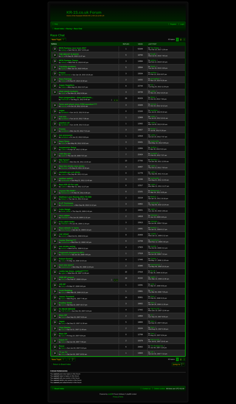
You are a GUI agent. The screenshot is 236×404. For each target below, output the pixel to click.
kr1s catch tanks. (67, 222)
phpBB (110, 394)
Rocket (153, 129)
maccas (64, 106)
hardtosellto (155, 141)
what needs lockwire (68, 91)
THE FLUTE (65, 311)
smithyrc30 (154, 203)
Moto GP (63, 315)
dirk (62, 56)
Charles (153, 258)
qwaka (63, 156)
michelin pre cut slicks (69, 172)
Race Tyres (64, 141)
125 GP (62, 284)
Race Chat (57, 35)
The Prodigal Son (157, 346)
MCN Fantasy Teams (68, 60)
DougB (153, 54)
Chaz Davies (65, 327)
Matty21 (64, 199)
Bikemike (64, 168)
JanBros (154, 147)
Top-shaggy (155, 48)
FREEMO (64, 217)
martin (63, 93)
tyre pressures (66, 135)
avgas (61, 110)
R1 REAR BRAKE (67, 309)
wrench (63, 236)
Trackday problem (67, 66)
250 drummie (66, 75)
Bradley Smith (65, 303)
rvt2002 (153, 234)
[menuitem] (55, 24)
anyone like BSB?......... (70, 191)
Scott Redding (65, 290)
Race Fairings (65, 79)
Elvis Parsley (66, 230)
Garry (63, 279)
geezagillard (155, 79)
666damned (65, 193)
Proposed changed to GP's (71, 252)
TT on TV (63, 352)
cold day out (65, 154)
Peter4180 (65, 99)
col (152, 290)
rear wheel (64, 234)
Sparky (63, 68)
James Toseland (66, 296)
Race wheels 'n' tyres (69, 228)
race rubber (64, 215)
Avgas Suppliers (66, 85)
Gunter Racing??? (67, 240)
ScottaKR (154, 153)
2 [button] (180, 39)
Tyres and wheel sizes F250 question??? (78, 104)
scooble (153, 246)
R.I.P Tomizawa (66, 203)
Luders (63, 87)
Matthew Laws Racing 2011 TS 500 (75, 197)
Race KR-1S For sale (68, 184)
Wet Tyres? (64, 160)
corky (63, 261)
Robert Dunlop (66, 259)
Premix (62, 73)
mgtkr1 (153, 209)
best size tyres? (66, 265)
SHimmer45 (65, 255)
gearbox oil (64, 123)
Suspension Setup (67, 147)
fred (152, 85)
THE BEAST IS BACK (69, 54)
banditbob (64, 112)
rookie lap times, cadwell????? (73, 271)
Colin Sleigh (64, 209)
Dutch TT (63, 340)
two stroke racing (67, 246)
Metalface (64, 162)
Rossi (61, 346)
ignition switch (66, 178)
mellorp (64, 50)
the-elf (153, 271)
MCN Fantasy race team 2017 (72, 48)
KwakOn (154, 228)
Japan (62, 321)
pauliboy (154, 72)
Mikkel (153, 97)
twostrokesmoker (67, 205)
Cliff (152, 352)
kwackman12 (155, 252)
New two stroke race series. (72, 166)
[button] (184, 39)
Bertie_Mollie (66, 211)
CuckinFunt (65, 242)
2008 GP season (66, 277)
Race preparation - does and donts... (76, 97)
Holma (63, 81)
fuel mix (62, 116)
